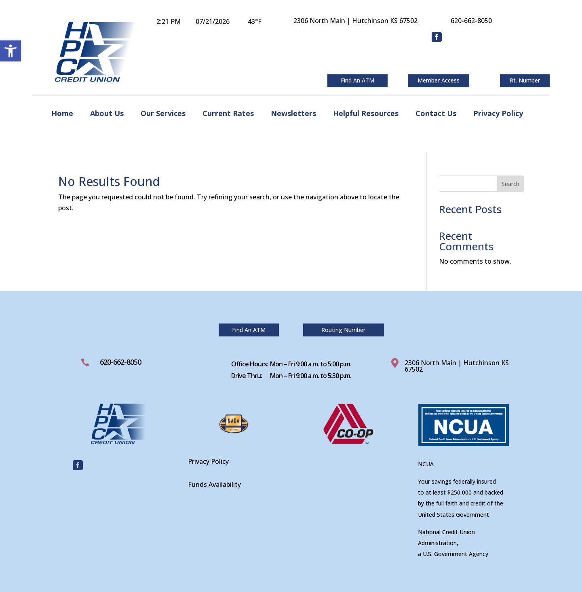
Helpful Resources (366, 114)
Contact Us (435, 114)
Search (510, 184)
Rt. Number (525, 81)
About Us (107, 114)
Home (62, 114)
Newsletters (293, 114)
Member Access (439, 81)
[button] (10, 50)
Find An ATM (357, 81)
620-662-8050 (120, 362)
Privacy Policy (498, 114)
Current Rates (228, 114)
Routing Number (343, 330)
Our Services (163, 114)
